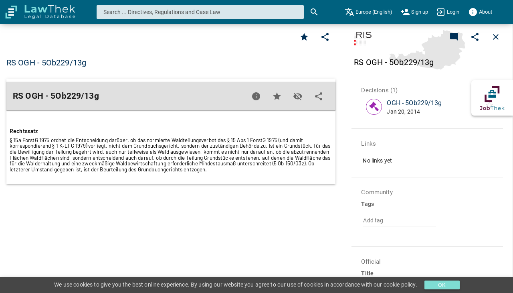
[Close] (496, 37)
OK (442, 285)
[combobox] (200, 12)
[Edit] (325, 37)
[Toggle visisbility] (298, 96)
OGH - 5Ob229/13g (414, 103)
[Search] (314, 12)
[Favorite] (304, 37)
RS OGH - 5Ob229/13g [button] (46, 63)
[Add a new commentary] (454, 37)
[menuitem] (368, 12)
